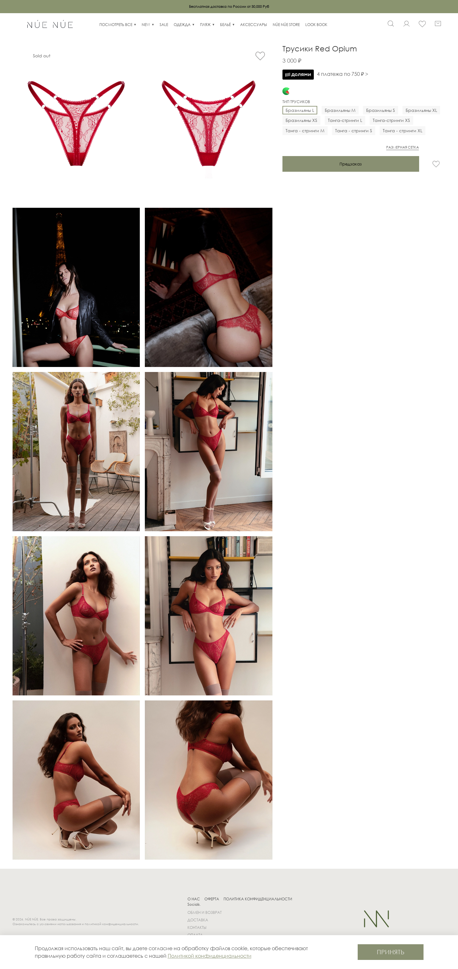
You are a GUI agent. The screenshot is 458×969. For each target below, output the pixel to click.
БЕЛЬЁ (225, 24)
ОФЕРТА (211, 899)
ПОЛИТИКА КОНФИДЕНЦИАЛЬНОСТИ (258, 899)
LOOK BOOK (316, 24)
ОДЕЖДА (182, 24)
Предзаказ (351, 164)
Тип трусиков (296, 102)
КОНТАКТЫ (197, 927)
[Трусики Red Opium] (76, 123)
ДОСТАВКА (197, 920)
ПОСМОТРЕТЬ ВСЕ (115, 24)
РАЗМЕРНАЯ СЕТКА (402, 147)
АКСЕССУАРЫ (253, 24)
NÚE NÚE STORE (286, 24)
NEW (146, 24)
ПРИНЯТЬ (390, 952)
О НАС (193, 899)
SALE (164, 24)
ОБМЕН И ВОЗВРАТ (204, 912)
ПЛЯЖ (205, 24)
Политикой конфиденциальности (209, 955)
